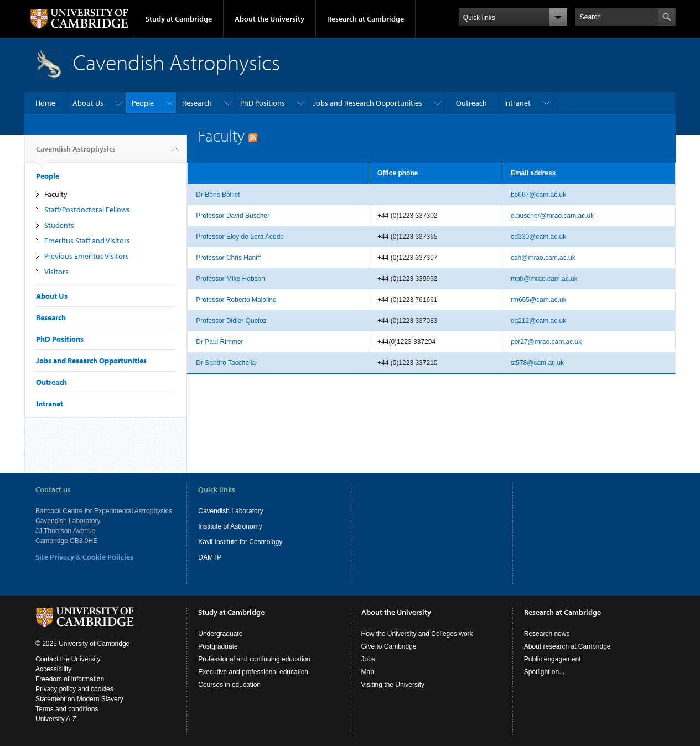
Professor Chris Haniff (228, 258)
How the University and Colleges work (417, 634)
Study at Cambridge (179, 19)
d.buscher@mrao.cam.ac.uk (552, 216)
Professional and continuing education (254, 659)
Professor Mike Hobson (230, 279)
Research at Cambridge (365, 19)
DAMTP (209, 557)
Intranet (517, 103)
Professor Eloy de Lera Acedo (240, 237)
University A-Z (56, 719)
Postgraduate (217, 646)
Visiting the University (393, 684)
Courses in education (229, 684)
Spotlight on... (544, 672)
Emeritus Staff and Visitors (87, 241)
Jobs (368, 659)
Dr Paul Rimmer (219, 342)
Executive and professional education (253, 672)
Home (45, 103)
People (143, 103)
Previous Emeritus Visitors (86, 256)
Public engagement (552, 659)
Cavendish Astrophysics (76, 153)
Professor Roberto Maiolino (236, 300)
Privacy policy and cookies (74, 689)
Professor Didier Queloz (231, 321)
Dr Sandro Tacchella (226, 363)
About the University (269, 19)
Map (367, 672)
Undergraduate (220, 634)
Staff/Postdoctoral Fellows (87, 210)
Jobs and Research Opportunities (367, 103)
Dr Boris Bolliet (218, 195)
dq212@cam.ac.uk (538, 321)
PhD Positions (262, 103)
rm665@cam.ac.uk (539, 300)
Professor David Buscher (232, 216)
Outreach (471, 103)
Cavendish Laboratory (230, 511)
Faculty (56, 194)
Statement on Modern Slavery (79, 699)
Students (59, 225)
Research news (547, 634)
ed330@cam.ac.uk (538, 237)
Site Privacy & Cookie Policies (84, 557)
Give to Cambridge (389, 646)
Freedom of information (69, 679)
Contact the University (67, 659)
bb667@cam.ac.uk (538, 195)
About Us (87, 103)
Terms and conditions (66, 709)
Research (197, 103)
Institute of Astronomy (230, 526)
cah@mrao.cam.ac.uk (543, 258)
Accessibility (53, 669)
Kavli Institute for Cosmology (240, 542)
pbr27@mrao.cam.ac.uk (546, 342)
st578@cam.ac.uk (537, 363)
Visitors (56, 272)
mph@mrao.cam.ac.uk (544, 279)
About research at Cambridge (567, 646)
